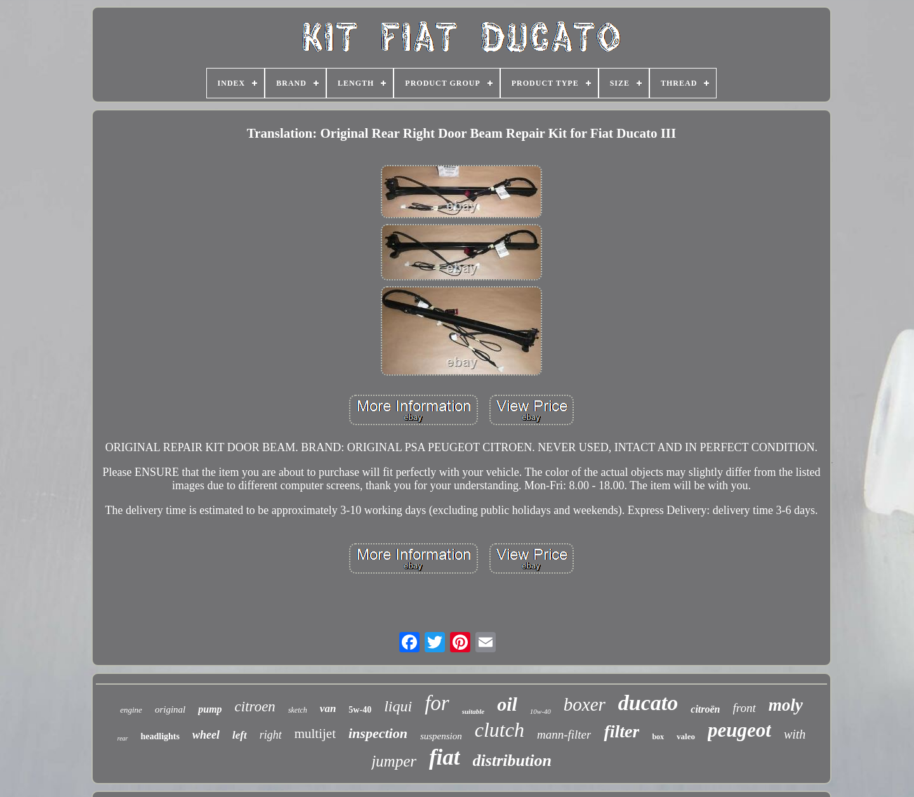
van (328, 708)
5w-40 (359, 710)
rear (122, 738)
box (658, 736)
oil (507, 704)
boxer (585, 704)
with (794, 734)
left (239, 735)
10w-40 (540, 711)
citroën (705, 709)
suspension (441, 736)
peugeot (739, 730)
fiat (444, 757)
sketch (297, 710)
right (271, 734)
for (437, 703)
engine (131, 710)
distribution (512, 760)
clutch (499, 729)
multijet (315, 733)
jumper (393, 761)
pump (210, 709)
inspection (377, 733)
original (170, 709)
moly (786, 705)
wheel (206, 734)
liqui (398, 706)
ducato (648, 703)
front (744, 708)
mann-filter (564, 734)
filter (621, 731)
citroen (255, 707)
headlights (160, 736)
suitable (473, 711)
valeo (686, 736)
